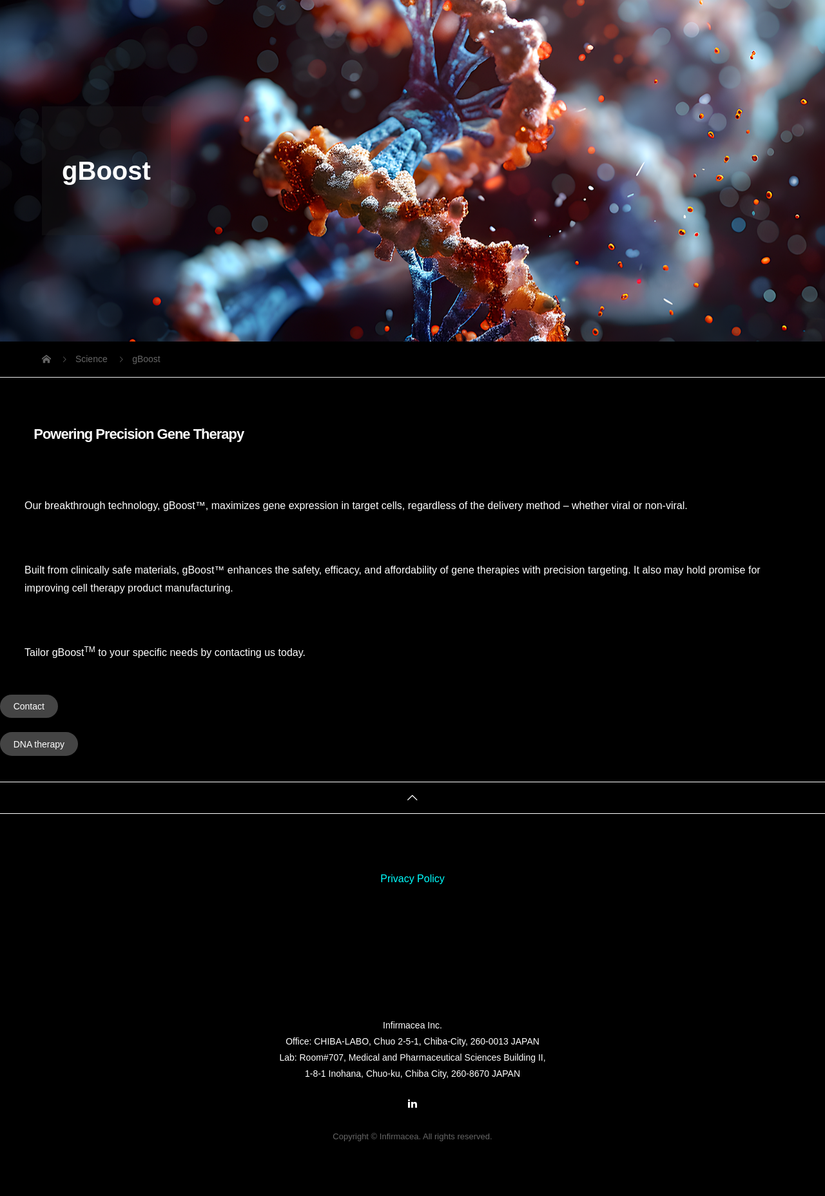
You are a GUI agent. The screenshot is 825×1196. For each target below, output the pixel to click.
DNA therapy (39, 744)
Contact (29, 706)
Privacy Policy (412, 878)
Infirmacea (412, 993)
